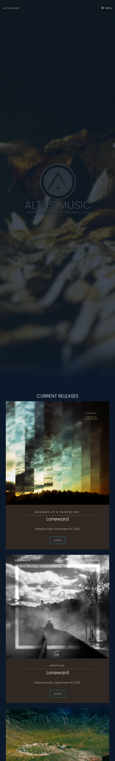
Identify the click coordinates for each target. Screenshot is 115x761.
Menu (108, 8)
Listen (57, 540)
